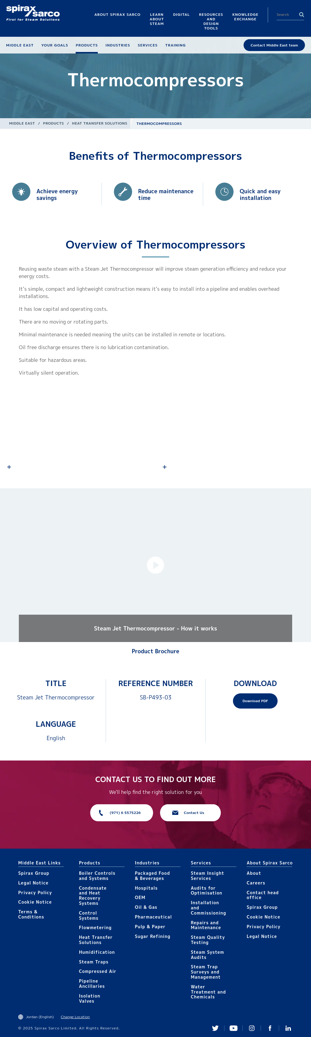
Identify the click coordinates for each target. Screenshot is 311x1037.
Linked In (288, 1028)
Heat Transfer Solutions (99, 123)
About (254, 873)
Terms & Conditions (31, 914)
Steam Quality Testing (208, 939)
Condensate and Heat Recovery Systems (93, 895)
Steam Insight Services (207, 875)
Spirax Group (33, 873)
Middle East (22, 123)
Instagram (251, 1028)
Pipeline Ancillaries (92, 983)
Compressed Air (98, 971)
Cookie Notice (35, 902)
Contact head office (263, 895)
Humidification (97, 952)
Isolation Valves (90, 998)
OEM (140, 897)
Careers (256, 883)
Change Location (75, 1016)
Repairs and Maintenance (206, 925)
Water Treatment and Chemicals (208, 992)
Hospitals (146, 888)
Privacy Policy (35, 892)
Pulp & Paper (150, 926)
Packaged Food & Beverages (152, 875)
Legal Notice (33, 883)
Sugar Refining (152, 936)
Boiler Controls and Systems (97, 875)
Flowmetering (95, 927)
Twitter (215, 1028)
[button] (155, 565)
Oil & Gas (146, 907)
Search (301, 14)
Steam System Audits (207, 954)
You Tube (233, 1028)
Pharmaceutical (153, 917)
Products (53, 123)
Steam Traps (93, 962)
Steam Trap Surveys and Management (206, 972)
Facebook (270, 1028)
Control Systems (88, 915)
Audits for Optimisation (206, 890)
